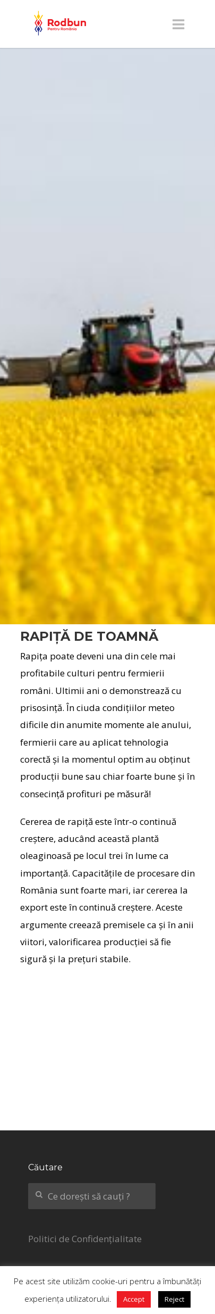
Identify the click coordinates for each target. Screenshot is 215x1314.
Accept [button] (133, 1299)
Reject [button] (174, 1299)
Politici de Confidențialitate (85, 1239)
